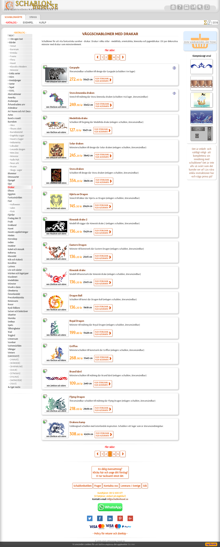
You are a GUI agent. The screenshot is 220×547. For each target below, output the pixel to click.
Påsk (12, 211)
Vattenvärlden (14, 345)
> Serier (11, 83)
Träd (10, 331)
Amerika (11, 97)
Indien (11, 242)
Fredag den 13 (14, 218)
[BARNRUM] (16, 366)
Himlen (11, 235)
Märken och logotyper (18, 273)
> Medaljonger (14, 80)
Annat (13, 45)
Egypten (11, 194)
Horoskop (12, 238)
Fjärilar (11, 214)
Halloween (15, 204)
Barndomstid (16, 132)
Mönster (14, 70)
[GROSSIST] (13, 356)
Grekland (12, 225)
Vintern (11, 352)
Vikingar (11, 349)
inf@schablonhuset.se (117, 499)
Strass (33, 17)
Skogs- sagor (16, 169)
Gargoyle (74, 67)
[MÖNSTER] (16, 380)
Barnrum (14, 49)
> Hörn (11, 76)
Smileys (11, 321)
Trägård (11, 335)
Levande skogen (17, 149)
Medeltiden (13, 280)
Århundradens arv (16, 104)
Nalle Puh (14, 159)
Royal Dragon (76, 321)
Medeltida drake (78, 118)
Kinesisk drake (77, 270)
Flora (12, 59)
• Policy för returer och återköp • (110, 533)
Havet (13, 63)
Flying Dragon (77, 397)
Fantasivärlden (15, 197)
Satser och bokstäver (18, 311)
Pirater (13, 166)
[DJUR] (13, 369)
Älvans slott (15, 128)
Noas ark (14, 163)
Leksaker (14, 145)
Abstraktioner (14, 94)
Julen (12, 207)
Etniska (13, 52)
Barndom (12, 121)
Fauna (13, 56)
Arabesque (13, 101)
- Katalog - (11, 22)
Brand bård (75, 371)
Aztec (10, 114)
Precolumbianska (16, 297)
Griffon (73, 346)
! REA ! (11, 35)
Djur (10, 183)
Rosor (10, 304)
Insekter (11, 245)
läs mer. (131, 544)
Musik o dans (14, 287)
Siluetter (12, 314)
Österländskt (14, 294)
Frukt (10, 221)
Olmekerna (13, 290)
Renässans (13, 300)
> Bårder (12, 42)
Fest (10, 200)
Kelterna (12, 252)
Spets (10, 325)
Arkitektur (12, 107)
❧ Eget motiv (14, 387)
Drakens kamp (77, 422)
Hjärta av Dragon (78, 194)
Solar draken (76, 143)
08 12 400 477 (116, 492)
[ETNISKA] (15, 373)
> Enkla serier (14, 73)
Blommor (12, 173)
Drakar (11, 187)
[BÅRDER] (15, 362)
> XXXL (11, 90)
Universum (13, 338)
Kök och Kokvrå (15, 259)
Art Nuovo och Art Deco (19, 111)
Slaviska (11, 318)
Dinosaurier (13, 176)
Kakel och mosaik (16, 249)
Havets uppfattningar (18, 232)
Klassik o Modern (18, 66)
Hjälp (42, 22)
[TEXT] (13, 383)
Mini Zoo (14, 152)
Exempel (28, 22)
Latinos (11, 266)
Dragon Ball (75, 295)
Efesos (11, 190)
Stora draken (76, 169)
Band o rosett (14, 118)
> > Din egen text (15, 38)
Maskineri (12, 276)
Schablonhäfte (13, 17)
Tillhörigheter (14, 328)
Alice (12, 125)
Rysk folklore (14, 307)
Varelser (12, 342)
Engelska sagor (17, 135)
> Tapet (11, 87)
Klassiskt (12, 256)
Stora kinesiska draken (81, 93)
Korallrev (12, 263)
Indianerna (15, 142)
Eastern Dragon (77, 245)
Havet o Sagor (17, 138)
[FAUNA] (14, 376)
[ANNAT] (14, 359)
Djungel (11, 180)
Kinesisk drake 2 (78, 219)
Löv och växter (15, 269)
